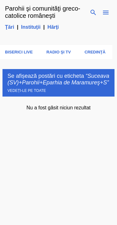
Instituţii (31, 27)
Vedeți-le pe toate (26, 90)
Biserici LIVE (19, 52)
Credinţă (95, 52)
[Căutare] (93, 12)
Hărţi (53, 27)
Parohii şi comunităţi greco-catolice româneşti (42, 12)
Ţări (9, 27)
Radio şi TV (58, 52)
